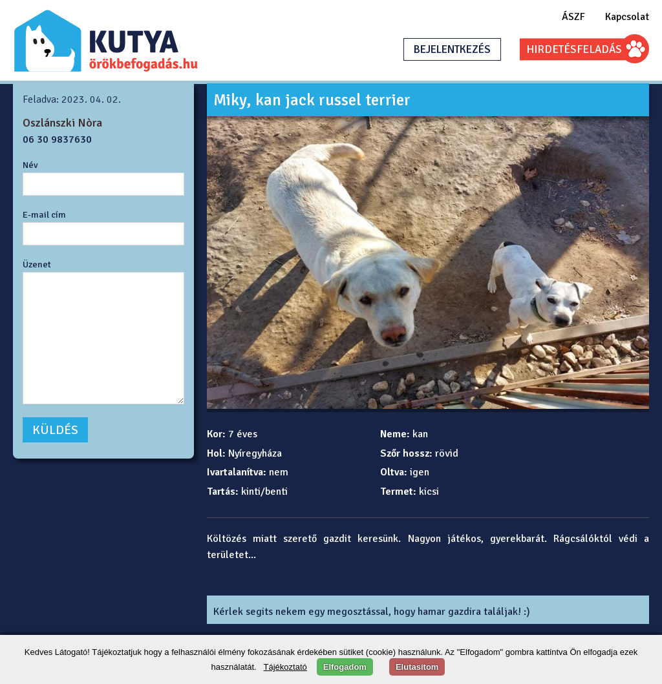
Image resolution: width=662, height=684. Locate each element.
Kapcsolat (627, 16)
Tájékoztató (285, 667)
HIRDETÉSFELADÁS (574, 49)
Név (30, 165)
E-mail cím (44, 214)
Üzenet (37, 264)
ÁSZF (573, 16)
